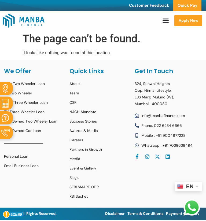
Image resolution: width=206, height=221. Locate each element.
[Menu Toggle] (165, 20)
